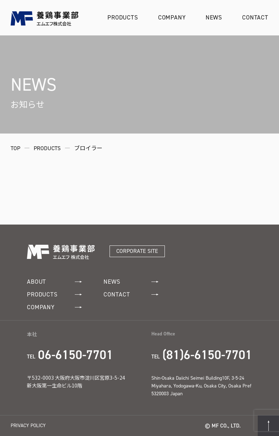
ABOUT (54, 282)
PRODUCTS (122, 17)
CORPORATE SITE (137, 251)
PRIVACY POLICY (28, 425)
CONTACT (255, 17)
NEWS (214, 17)
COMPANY (172, 17)
